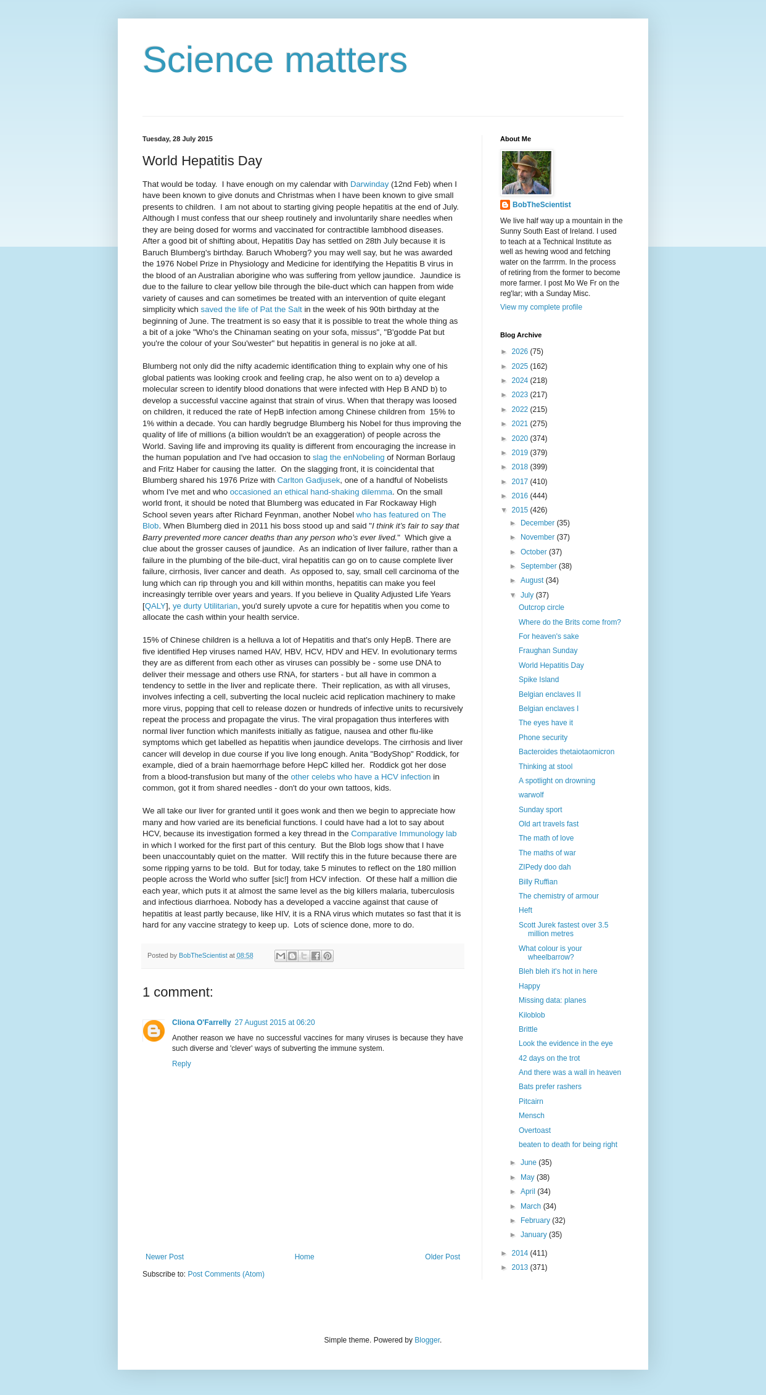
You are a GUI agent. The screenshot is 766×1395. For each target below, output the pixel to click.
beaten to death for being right (568, 1144)
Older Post (442, 1257)
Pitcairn (531, 1101)
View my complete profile (541, 307)
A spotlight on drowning (557, 780)
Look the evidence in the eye (566, 1043)
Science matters (275, 59)
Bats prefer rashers (550, 1086)
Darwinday (369, 184)
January (535, 1234)
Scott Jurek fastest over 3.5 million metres (563, 929)
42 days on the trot (549, 1058)
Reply (181, 1064)
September (540, 566)
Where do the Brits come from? (570, 622)
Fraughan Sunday (548, 650)
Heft (525, 910)
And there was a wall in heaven (570, 1072)
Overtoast (535, 1130)
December (539, 523)
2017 (521, 481)
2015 (521, 510)
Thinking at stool (545, 766)
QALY (155, 606)
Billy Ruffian (538, 882)
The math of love (546, 838)
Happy (529, 986)
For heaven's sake (549, 636)
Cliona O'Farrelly (201, 1022)
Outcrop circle (541, 607)
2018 (521, 467)
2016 (521, 496)
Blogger (427, 1340)
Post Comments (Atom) (226, 1274)
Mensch (532, 1115)
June (529, 1162)
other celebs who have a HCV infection (360, 776)
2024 (521, 380)
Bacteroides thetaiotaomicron (566, 751)
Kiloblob (532, 1015)
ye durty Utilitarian (205, 606)
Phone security (543, 737)
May (529, 1177)
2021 (521, 423)
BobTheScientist (542, 204)
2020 (521, 438)
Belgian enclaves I (549, 708)
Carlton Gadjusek (308, 480)
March (532, 1206)
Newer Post (165, 1257)
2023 (521, 394)
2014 (521, 1253)
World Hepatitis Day (551, 665)
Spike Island (539, 679)
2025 (521, 366)
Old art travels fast (549, 824)
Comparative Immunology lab (404, 833)
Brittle (528, 1029)
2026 (521, 351)
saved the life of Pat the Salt (251, 309)
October (535, 552)
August (533, 580)
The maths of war (547, 853)
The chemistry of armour (559, 896)
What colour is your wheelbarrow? (550, 952)
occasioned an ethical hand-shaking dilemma (310, 491)
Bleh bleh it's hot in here (558, 971)
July (528, 595)
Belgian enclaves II (550, 694)
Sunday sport (540, 809)
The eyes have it (546, 722)
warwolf (531, 795)
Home (305, 1257)
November (539, 537)
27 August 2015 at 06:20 (275, 1022)
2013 (521, 1267)
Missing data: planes (552, 1000)
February (536, 1220)
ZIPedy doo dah (545, 867)
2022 (521, 409)
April (529, 1191)
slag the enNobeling (349, 457)
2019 (521, 452)
